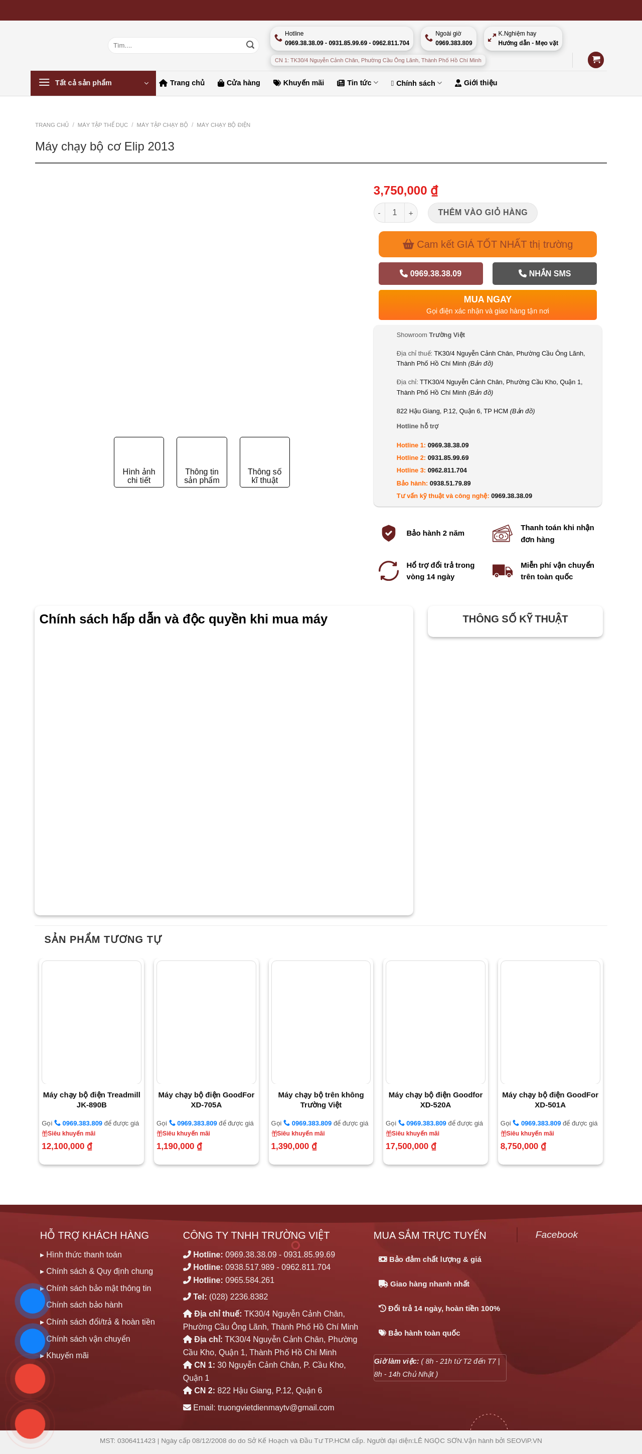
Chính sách (416, 83)
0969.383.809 (78, 1123)
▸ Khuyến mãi (64, 1355)
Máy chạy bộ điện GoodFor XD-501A (550, 1099)
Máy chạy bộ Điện (223, 125)
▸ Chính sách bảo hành (81, 1305)
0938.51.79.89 (450, 483)
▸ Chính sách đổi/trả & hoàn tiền (97, 1322)
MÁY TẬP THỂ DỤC (103, 125)
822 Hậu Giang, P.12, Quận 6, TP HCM (466, 411)
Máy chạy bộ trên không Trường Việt (321, 1099)
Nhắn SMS (545, 273)
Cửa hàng (239, 83)
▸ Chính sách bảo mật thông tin (95, 1288)
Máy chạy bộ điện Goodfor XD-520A (436, 1099)
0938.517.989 (249, 1267)
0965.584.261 (249, 1280)
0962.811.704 (447, 470)
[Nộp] (250, 45)
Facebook (557, 1234)
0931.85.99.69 (448, 457)
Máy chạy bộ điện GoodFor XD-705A (206, 1099)
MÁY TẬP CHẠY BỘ (162, 125)
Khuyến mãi (299, 83)
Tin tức (357, 82)
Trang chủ (182, 83)
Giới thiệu (476, 83)
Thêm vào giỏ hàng (483, 212)
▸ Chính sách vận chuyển (85, 1339)
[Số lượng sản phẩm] (395, 213)
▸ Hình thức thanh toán (81, 1254)
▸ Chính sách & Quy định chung (96, 1271)
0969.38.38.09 (430, 273)
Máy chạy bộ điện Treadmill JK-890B (91, 1099)
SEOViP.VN (524, 1440)
